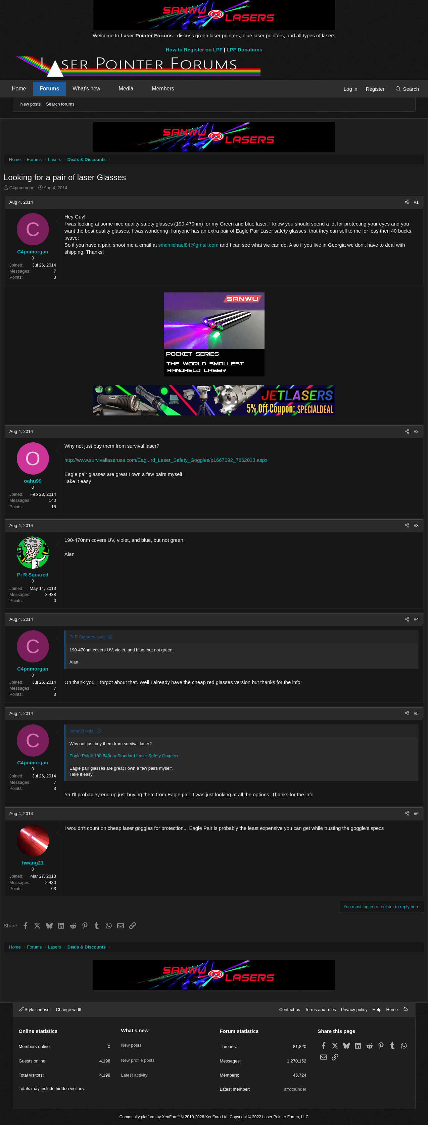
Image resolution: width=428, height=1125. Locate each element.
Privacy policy (354, 1009)
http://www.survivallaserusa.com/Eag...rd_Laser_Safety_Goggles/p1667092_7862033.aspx (180, 462)
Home (30, 88)
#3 (401, 527)
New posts (30, 104)
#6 (401, 815)
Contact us (289, 1009)
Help (376, 1009)
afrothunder (295, 1089)
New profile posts (138, 1054)
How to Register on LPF (194, 49)
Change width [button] (69, 1009)
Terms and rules (320, 1009)
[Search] (396, 89)
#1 (401, 203)
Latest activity (134, 1066)
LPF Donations (244, 49)
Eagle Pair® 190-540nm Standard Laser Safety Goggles (138, 757)
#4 (401, 621)
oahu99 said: (96, 732)
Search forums (60, 104)
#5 (401, 715)
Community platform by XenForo (174, 1117)
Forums (60, 88)
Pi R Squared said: (102, 638)
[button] (117, 89)
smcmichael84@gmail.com (203, 253)
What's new (97, 88)
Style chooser (35, 1009)
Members (174, 88)
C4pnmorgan (36, 189)
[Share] (392, 204)
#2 (401, 433)
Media (137, 88)
